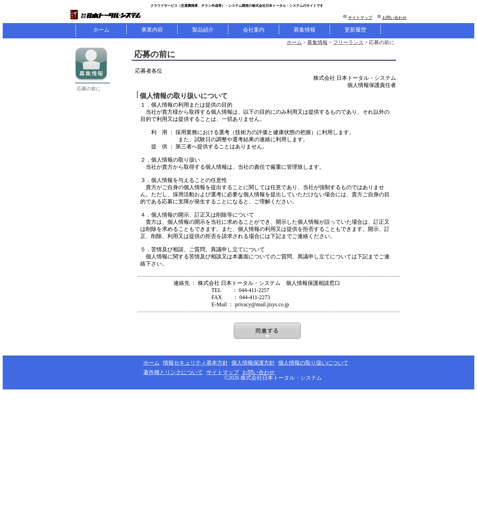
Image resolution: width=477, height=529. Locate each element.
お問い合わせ (394, 17)
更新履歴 (355, 30)
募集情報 (304, 30)
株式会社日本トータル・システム (281, 378)
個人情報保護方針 (253, 363)
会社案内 (254, 30)
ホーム (101, 30)
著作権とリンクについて (173, 372)
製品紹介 (203, 30)
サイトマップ (360, 17)
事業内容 (152, 30)
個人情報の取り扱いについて (313, 363)
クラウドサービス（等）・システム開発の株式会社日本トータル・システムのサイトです (236, 5)
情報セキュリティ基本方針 (195, 363)
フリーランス (348, 42)
